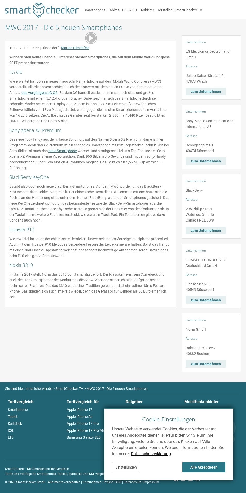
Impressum (151, 482)
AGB (118, 482)
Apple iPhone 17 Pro (83, 423)
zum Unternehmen (206, 92)
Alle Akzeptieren (203, 467)
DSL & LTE (130, 10)
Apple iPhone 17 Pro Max (87, 430)
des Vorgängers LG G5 (39, 93)
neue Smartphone (62, 151)
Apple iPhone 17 (79, 410)
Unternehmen (92, 482)
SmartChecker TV (188, 10)
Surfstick (15, 423)
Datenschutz (132, 482)
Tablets (114, 10)
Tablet (13, 417)
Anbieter (147, 10)
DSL (11, 430)
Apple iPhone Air (80, 417)
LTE (10, 437)
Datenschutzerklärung (151, 453)
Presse (108, 482)
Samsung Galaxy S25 (84, 437)
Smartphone (18, 410)
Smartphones (94, 10)
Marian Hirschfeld (75, 48)
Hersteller (164, 10)
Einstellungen (126, 467)
